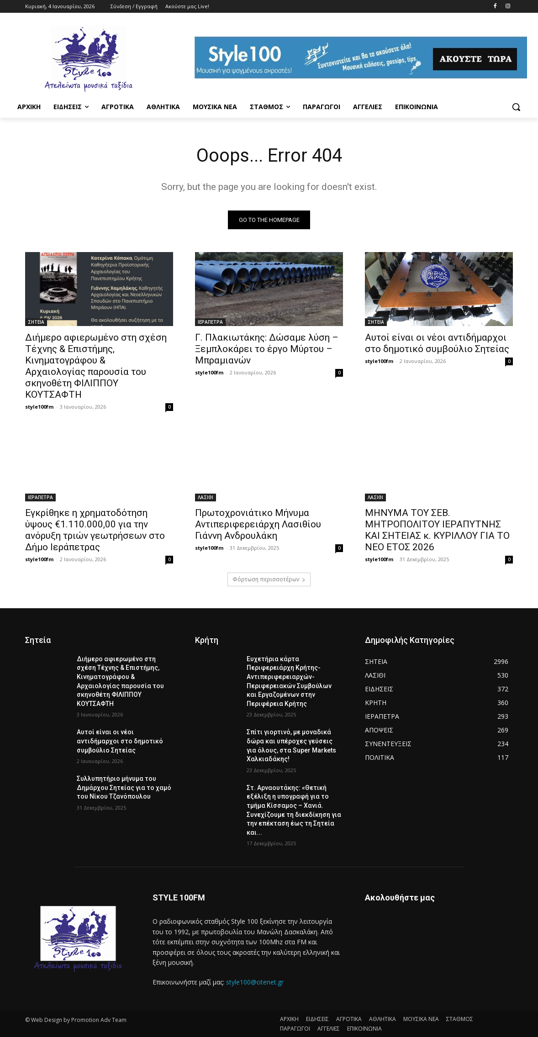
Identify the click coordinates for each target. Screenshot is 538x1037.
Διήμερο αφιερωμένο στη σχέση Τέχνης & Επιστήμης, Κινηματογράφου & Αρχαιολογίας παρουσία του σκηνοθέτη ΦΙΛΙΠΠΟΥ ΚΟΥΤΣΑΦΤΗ (96, 366)
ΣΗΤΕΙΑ (36, 322)
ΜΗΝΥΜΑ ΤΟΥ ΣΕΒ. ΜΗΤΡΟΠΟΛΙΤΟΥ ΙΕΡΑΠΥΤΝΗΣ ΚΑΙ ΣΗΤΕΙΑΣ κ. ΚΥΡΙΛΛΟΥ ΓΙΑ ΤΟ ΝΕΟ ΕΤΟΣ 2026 (437, 530)
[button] (516, 107)
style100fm (39, 406)
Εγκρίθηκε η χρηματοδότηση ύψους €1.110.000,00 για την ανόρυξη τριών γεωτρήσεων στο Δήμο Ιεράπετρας (95, 530)
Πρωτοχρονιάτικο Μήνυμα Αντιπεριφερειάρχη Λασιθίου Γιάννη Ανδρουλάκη (258, 524)
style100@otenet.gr (255, 982)
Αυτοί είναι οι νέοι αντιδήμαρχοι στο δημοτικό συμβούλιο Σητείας (437, 343)
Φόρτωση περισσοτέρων (269, 579)
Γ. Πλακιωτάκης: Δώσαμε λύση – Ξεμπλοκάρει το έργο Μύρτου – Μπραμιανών (266, 349)
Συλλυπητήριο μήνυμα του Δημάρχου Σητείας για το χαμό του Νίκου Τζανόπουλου (124, 787)
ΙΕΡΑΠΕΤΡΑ (210, 322)
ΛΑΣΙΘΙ (205, 497)
